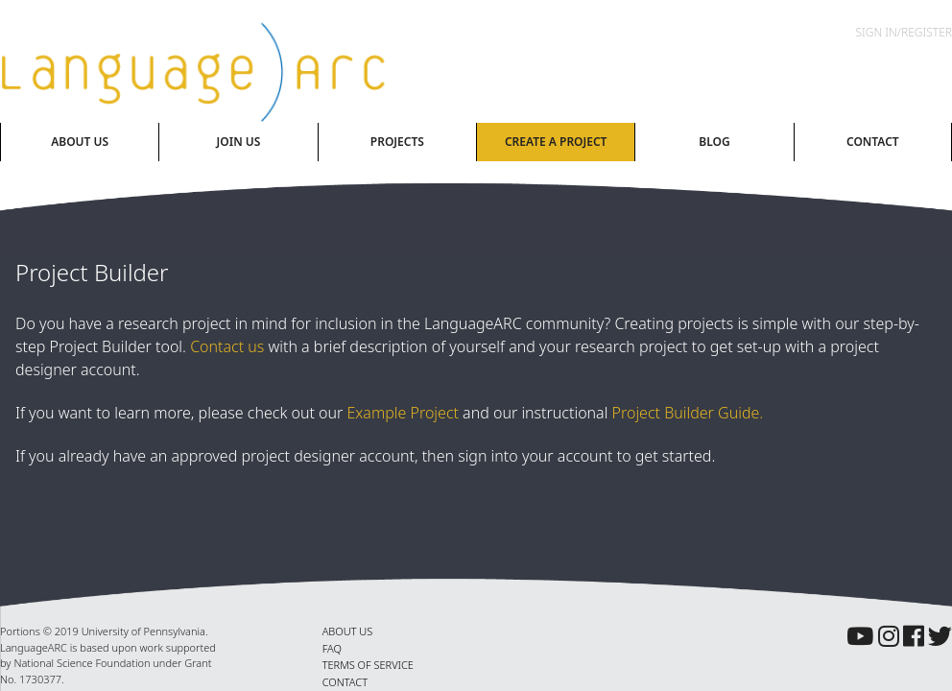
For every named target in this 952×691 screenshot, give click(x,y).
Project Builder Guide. (688, 412)
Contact (872, 141)
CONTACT (345, 682)
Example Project (402, 412)
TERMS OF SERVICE (368, 664)
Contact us (227, 346)
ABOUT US (347, 631)
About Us (79, 141)
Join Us (239, 141)
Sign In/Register (904, 32)
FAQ (332, 648)
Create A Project (556, 141)
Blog (714, 141)
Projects (397, 141)
